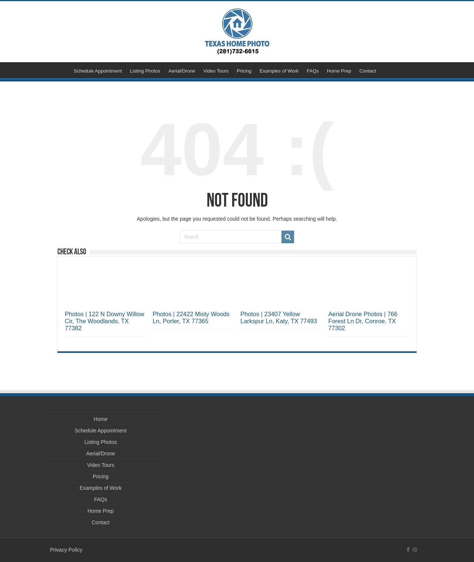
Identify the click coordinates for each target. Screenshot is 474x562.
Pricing (244, 71)
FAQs (313, 71)
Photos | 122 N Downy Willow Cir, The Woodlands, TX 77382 (104, 321)
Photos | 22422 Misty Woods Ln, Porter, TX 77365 (191, 317)
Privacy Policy (66, 550)
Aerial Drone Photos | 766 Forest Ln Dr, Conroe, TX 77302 (362, 321)
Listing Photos (145, 71)
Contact (368, 71)
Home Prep (339, 71)
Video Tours (215, 71)
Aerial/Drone (181, 71)
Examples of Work (279, 71)
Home (59, 70)
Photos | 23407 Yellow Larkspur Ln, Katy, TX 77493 (278, 317)
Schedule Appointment (98, 71)
